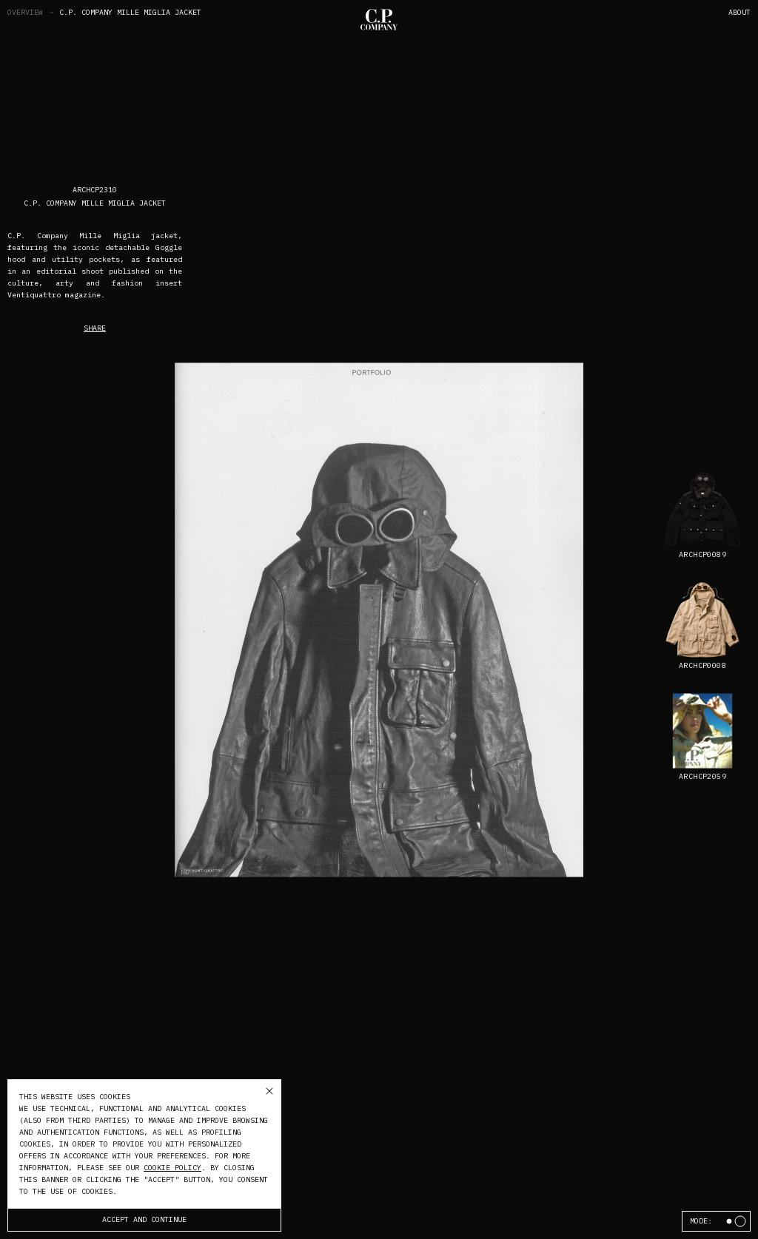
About (739, 12)
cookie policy (172, 1167)
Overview (31, 12)
